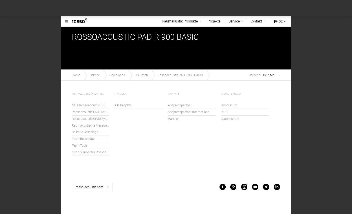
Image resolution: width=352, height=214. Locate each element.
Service (234, 21)
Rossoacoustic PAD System (90, 112)
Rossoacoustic (66, 19)
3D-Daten (141, 75)
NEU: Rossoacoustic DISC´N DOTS (90, 105)
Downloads (117, 75)
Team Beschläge (83, 139)
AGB (224, 112)
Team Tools (80, 145)
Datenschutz (230, 119)
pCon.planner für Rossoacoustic (90, 152)
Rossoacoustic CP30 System (90, 119)
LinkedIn (276, 187)
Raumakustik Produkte (180, 21)
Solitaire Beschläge (85, 132)
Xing (266, 187)
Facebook (222, 187)
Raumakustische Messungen (90, 125)
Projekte (214, 21)
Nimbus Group (231, 94)
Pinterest (233, 187)
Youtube (255, 187)
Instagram (244, 187)
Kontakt (256, 21)
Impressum (229, 105)
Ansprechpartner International (189, 112)
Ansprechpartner (179, 105)
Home (76, 75)
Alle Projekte (123, 105)
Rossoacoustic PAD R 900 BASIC (180, 75)
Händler (173, 119)
